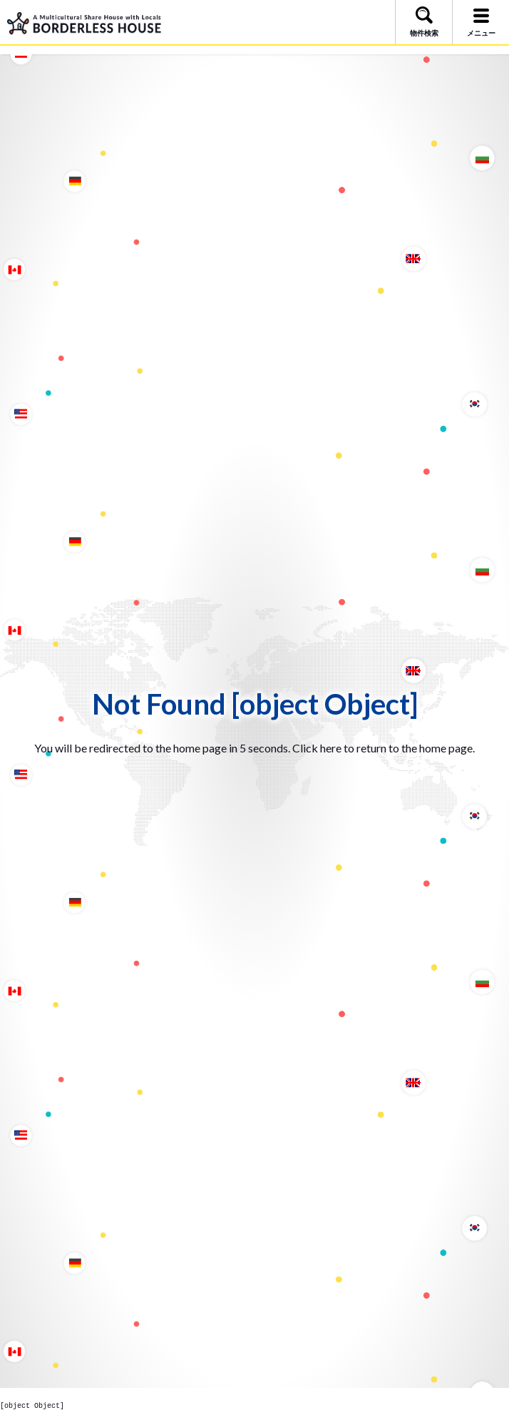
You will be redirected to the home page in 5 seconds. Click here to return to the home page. (254, 748)
